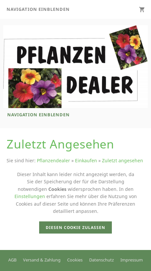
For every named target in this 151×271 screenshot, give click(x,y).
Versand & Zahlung (42, 260)
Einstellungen (29, 196)
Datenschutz (101, 260)
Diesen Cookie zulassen (75, 227)
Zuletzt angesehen (122, 160)
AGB (12, 260)
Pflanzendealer (53, 160)
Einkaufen (86, 160)
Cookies (75, 260)
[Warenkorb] (142, 9)
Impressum (131, 260)
